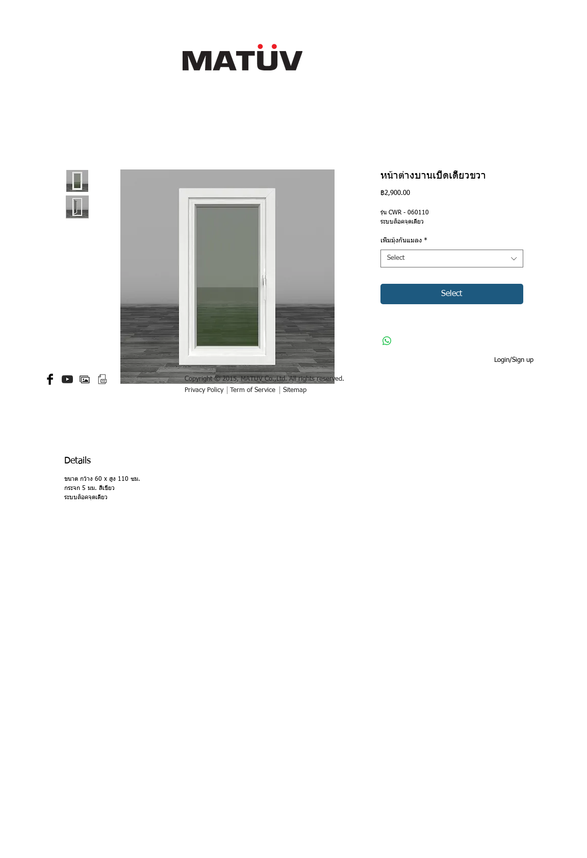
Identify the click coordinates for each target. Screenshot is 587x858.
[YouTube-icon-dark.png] (67, 379)
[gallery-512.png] (84, 379)
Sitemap (295, 390)
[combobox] (451, 258)
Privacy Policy (204, 390)
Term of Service (252, 390)
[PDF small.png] (102, 379)
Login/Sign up (513, 360)
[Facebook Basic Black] (50, 379)
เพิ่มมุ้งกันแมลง (403, 240)
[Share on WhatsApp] (387, 341)
